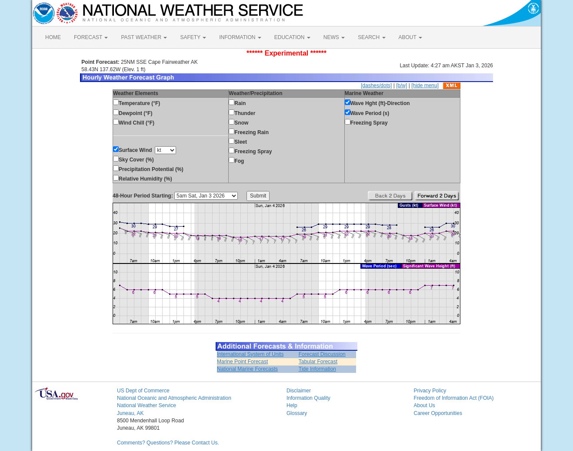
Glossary (296, 413)
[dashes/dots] (376, 85)
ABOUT (410, 37)
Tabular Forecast (318, 362)
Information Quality (308, 398)
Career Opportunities (438, 413)
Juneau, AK (130, 413)
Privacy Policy (430, 391)
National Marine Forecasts (247, 369)
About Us (424, 405)
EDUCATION (292, 37)
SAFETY (193, 37)
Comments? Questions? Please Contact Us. (168, 443)
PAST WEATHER (144, 37)
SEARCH (371, 37)
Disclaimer (298, 391)
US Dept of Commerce (143, 391)
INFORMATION (240, 37)
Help (291, 405)
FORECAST (91, 37)
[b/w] (401, 85)
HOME (53, 37)
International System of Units (250, 354)
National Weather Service (146, 405)
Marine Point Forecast (242, 362)
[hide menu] (425, 85)
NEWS (334, 37)
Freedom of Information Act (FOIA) (454, 398)
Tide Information (317, 369)
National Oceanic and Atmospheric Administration (174, 398)
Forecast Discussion (322, 354)
